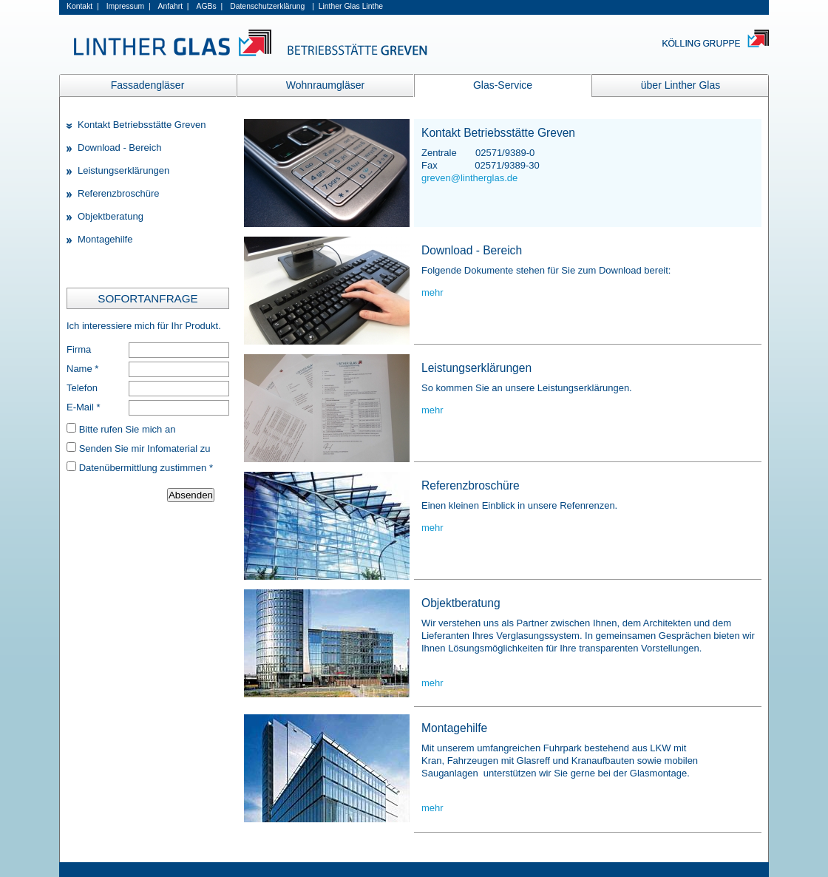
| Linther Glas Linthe (347, 6)
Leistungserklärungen (123, 170)
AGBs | (210, 6)
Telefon (82, 387)
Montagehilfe (105, 239)
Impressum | (128, 6)
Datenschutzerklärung (267, 6)
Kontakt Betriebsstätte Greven (142, 124)
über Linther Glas (680, 85)
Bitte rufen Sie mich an (127, 429)
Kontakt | (83, 6)
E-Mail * (84, 407)
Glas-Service (502, 85)
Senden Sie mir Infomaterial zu (145, 448)
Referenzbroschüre (119, 193)
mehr (432, 292)
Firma (79, 349)
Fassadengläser (148, 85)
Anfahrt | (173, 6)
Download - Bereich (119, 147)
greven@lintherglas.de (469, 177)
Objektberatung (110, 216)
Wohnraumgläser (325, 85)
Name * (82, 368)
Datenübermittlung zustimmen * (146, 467)
